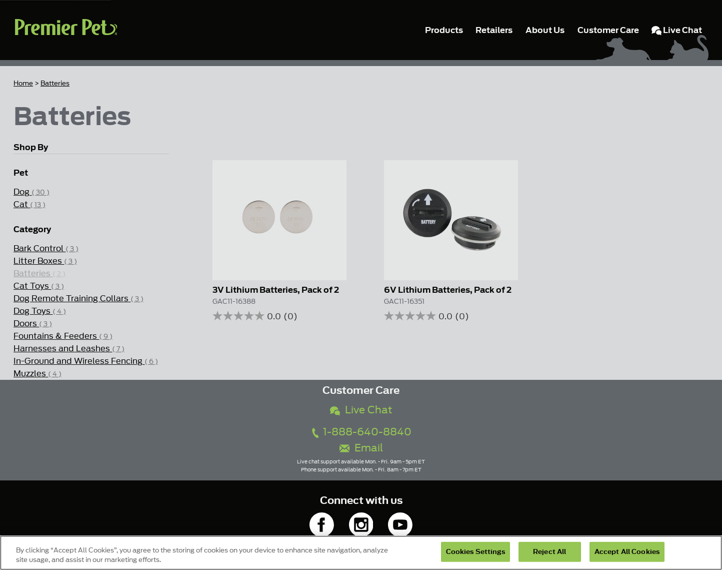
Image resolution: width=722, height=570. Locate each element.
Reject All (549, 551)
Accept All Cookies (627, 551)
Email (361, 448)
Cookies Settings (475, 551)
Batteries (55, 83)
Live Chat (361, 410)
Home (23, 83)
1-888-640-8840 (361, 432)
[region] (361, 552)
